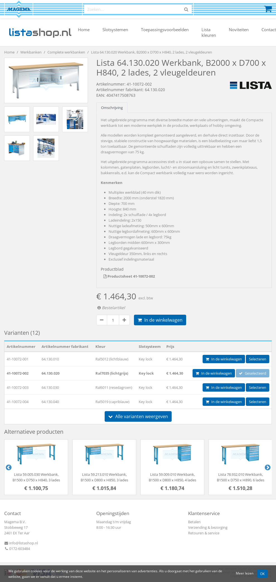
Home (84, 29)
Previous (8, 467)
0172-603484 (17, 548)
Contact (268, 29)
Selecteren (257, 359)
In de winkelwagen (160, 320)
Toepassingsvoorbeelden (165, 29)
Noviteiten (239, 29)
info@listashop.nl (21, 542)
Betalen (194, 521)
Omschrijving (112, 107)
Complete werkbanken (66, 52)
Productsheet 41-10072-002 (129, 276)
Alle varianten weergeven (138, 416)
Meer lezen (244, 573)
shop (40, 32)
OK (262, 573)
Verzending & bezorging (207, 527)
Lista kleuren (208, 32)
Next (267, 467)
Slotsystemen (115, 29)
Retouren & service (203, 532)
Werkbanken (31, 52)
